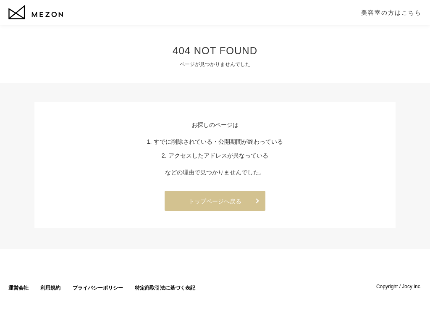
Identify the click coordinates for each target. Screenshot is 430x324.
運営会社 (18, 288)
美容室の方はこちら (391, 13)
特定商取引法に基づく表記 (165, 288)
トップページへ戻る (215, 201)
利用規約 (50, 288)
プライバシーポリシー (98, 288)
